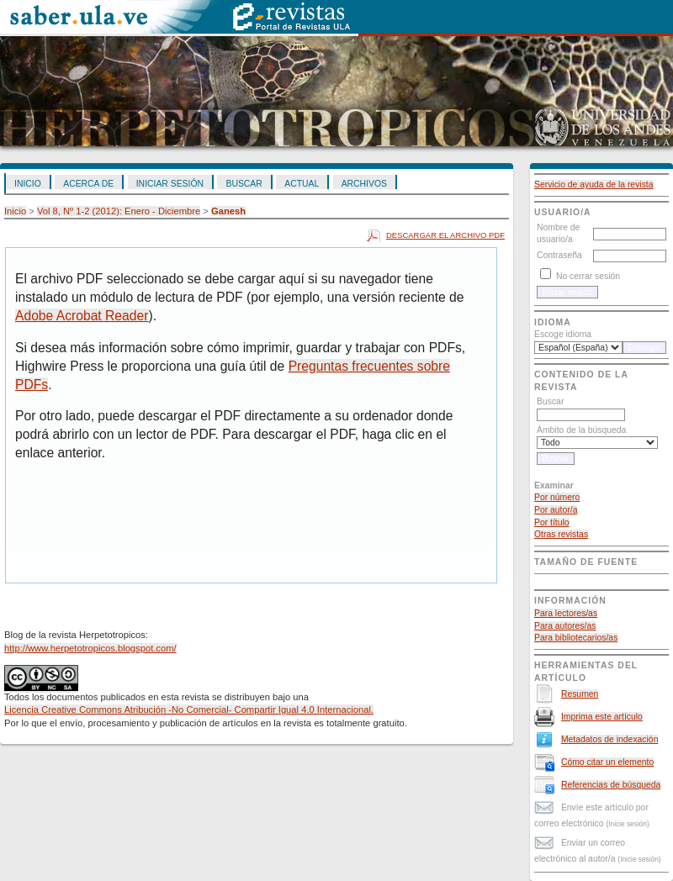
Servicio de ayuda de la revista (594, 184)
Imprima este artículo (602, 716)
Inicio (27, 183)
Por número (557, 497)
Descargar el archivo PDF (445, 235)
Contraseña (559, 255)
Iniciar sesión (170, 183)
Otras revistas (561, 534)
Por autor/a (555, 509)
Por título (552, 522)
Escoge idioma (562, 334)
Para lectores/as (565, 613)
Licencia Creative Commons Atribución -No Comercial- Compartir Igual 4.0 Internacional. (189, 709)
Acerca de (88, 183)
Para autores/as (565, 625)
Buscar (243, 183)
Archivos (364, 183)
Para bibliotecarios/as (575, 637)
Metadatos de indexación (610, 739)
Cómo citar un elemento (607, 762)
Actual (301, 183)
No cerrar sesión (588, 276)
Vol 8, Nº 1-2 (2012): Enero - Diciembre (118, 211)
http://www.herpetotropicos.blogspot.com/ (90, 648)
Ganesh (228, 211)
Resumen (579, 694)
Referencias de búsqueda (610, 784)
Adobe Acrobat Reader (81, 316)
